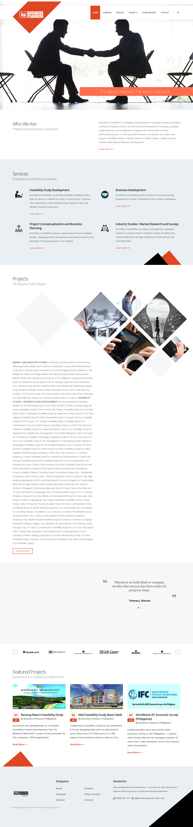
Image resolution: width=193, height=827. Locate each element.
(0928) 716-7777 (122, 798)
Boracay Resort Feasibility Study (42, 715)
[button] (138, 607)
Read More (20, 744)
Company (107, 14)
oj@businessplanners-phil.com (149, 798)
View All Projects (22, 551)
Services (120, 14)
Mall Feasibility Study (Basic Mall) (100, 715)
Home (95, 14)
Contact (165, 14)
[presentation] (15, 652)
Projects (133, 14)
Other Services (149, 14)
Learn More (106, 149)
